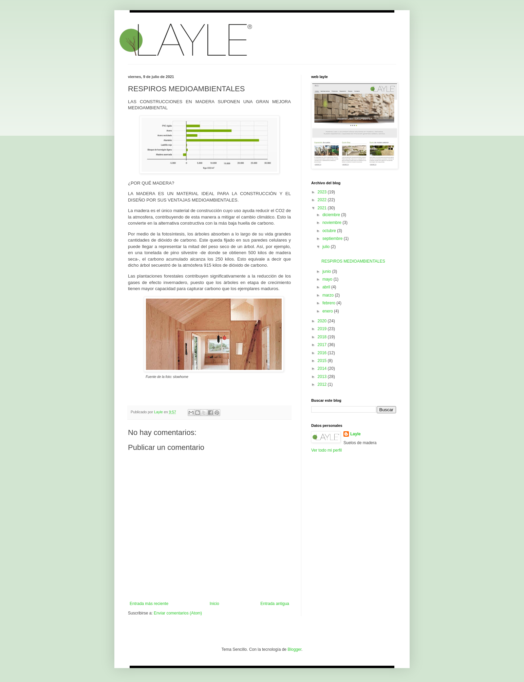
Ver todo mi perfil (326, 450)
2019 (323, 328)
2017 (323, 344)
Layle (355, 434)
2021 (323, 208)
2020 (323, 321)
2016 (323, 353)
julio (326, 246)
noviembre (332, 222)
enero (328, 311)
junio (327, 271)
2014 (323, 368)
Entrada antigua (274, 603)
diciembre (331, 214)
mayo (328, 279)
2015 (323, 360)
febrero (329, 303)
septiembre (333, 238)
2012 (323, 384)
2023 (323, 192)
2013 (323, 376)
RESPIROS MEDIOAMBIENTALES (353, 261)
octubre (329, 230)
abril (326, 287)
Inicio (214, 603)
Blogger (294, 649)
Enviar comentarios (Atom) (178, 613)
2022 (323, 199)
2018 (323, 337)
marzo (328, 295)
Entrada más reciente (149, 603)
